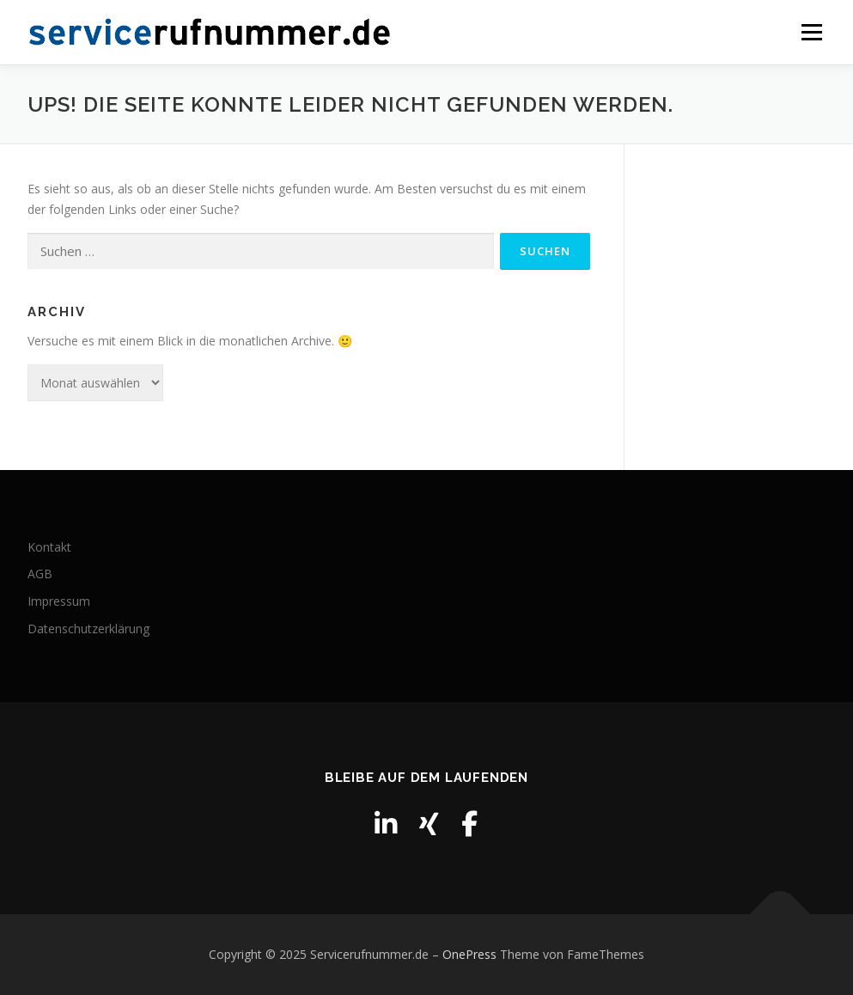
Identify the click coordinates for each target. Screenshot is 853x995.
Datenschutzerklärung (88, 628)
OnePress (469, 954)
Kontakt (49, 547)
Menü (811, 32)
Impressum (58, 601)
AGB (39, 573)
